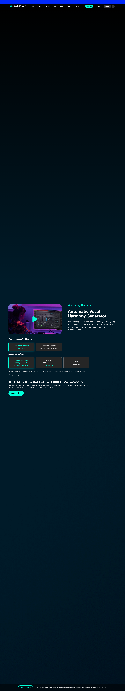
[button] (47, 6)
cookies (50, 686)
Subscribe (16, 393)
